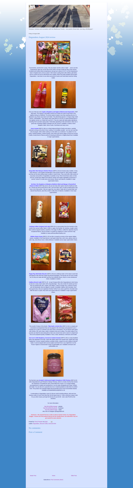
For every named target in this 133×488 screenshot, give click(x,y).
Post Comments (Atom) (57, 479)
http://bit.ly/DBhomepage (50, 406)
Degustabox (36, 423)
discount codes (44, 423)
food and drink (52, 423)
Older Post (74, 475)
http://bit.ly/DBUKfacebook (50, 408)
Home (53, 475)
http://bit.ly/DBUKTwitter (51, 409)
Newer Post (33, 475)
